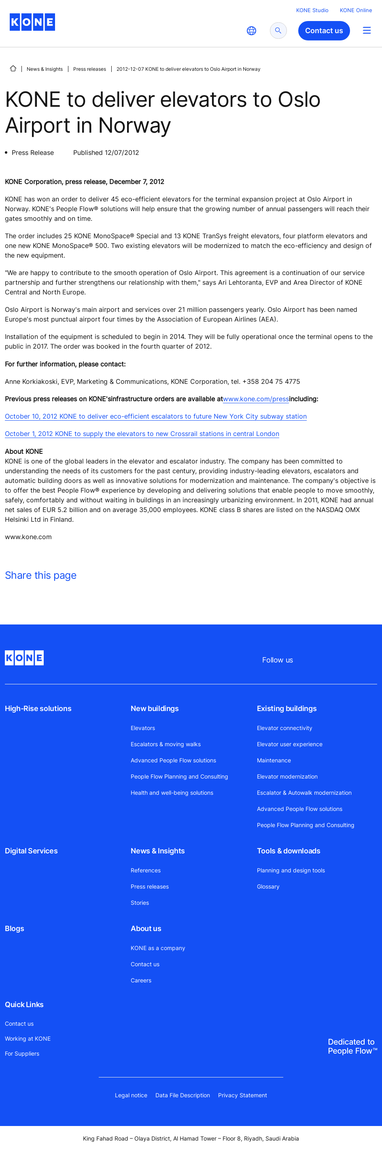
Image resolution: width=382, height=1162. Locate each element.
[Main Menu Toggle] (366, 30)
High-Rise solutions (38, 708)
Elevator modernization (287, 776)
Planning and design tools (291, 870)
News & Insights (45, 69)
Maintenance (274, 760)
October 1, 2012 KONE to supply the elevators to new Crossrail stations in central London (142, 434)
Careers (141, 980)
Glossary (268, 886)
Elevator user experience (290, 744)
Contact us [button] (324, 30)
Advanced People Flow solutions (173, 760)
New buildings (154, 708)
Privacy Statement (242, 1095)
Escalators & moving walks (166, 744)
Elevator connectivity (284, 727)
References (146, 870)
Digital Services (31, 851)
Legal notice (131, 1095)
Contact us (145, 964)
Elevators (143, 727)
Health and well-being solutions (172, 792)
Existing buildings (287, 708)
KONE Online (356, 10)
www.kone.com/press (256, 399)
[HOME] (13, 68)
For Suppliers (22, 1053)
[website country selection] (251, 31)
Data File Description (182, 1095)
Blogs (14, 928)
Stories (140, 902)
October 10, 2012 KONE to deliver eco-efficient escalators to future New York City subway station (156, 416)
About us (146, 928)
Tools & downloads (288, 851)
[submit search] (278, 30)
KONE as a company (158, 947)
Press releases (89, 69)
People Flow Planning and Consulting (179, 776)
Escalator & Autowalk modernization (304, 792)
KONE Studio (312, 10)
